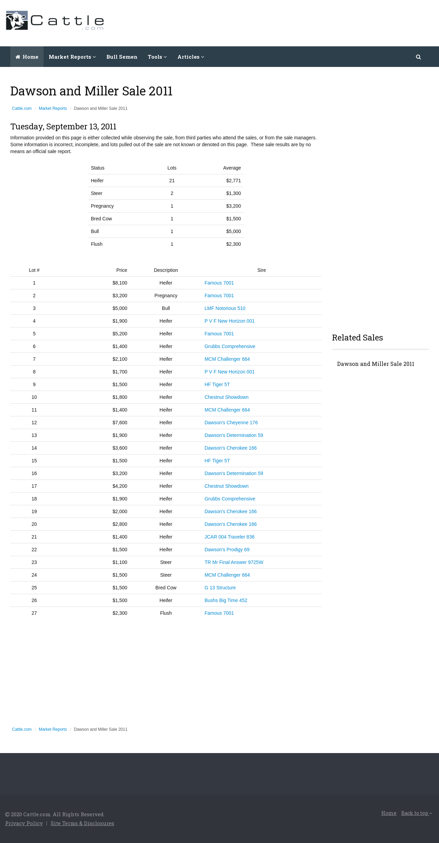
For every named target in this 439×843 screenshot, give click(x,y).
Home (26, 56)
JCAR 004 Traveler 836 (229, 537)
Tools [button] (157, 56)
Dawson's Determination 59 (233, 435)
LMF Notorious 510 (224, 308)
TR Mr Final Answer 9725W (233, 562)
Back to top (416, 813)
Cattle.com (22, 108)
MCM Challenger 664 (227, 359)
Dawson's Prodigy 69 (226, 549)
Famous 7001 (219, 283)
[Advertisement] (309, 22)
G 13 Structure (220, 587)
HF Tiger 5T (217, 384)
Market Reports (53, 108)
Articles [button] (190, 56)
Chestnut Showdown (226, 397)
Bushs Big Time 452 (225, 600)
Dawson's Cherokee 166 (230, 448)
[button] (419, 56)
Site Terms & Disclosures (82, 823)
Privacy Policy (24, 823)
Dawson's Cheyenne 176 (231, 422)
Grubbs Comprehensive (229, 346)
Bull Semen (122, 56)
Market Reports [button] (72, 56)
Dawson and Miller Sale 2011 (375, 363)
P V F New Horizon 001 (229, 321)
